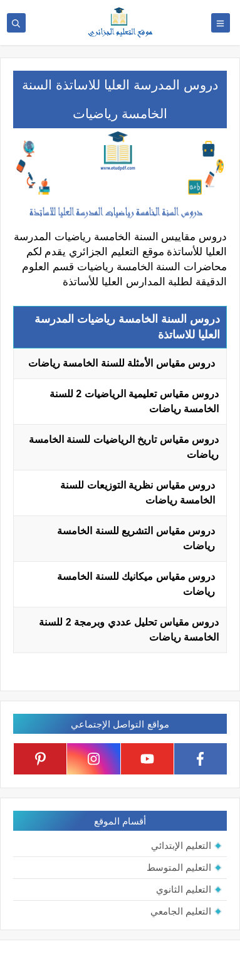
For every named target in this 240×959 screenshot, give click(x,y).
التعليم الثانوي (183, 889)
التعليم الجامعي (180, 911)
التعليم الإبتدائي (181, 845)
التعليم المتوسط (179, 867)
